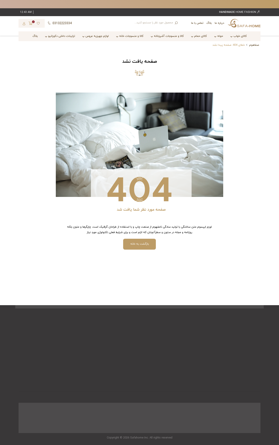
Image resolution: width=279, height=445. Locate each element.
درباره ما (219, 23)
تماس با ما (197, 23)
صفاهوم (254, 45)
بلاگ (209, 23)
